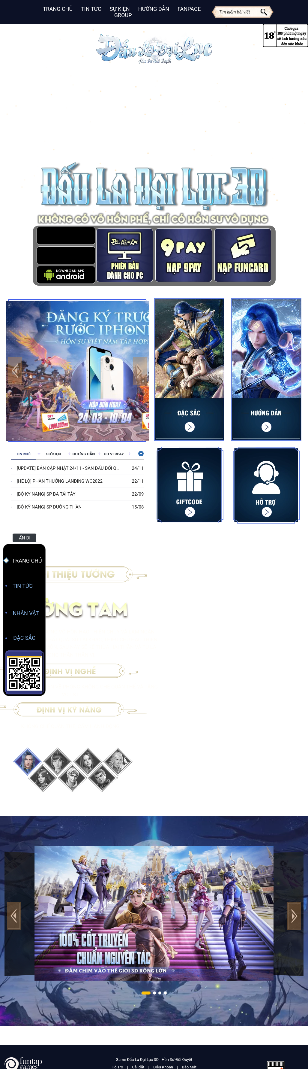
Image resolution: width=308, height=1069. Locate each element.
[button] (139, 371)
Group (123, 15)
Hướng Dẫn (153, 9)
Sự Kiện (120, 9)
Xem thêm (140, 453)
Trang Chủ (58, 9)
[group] (77, 370)
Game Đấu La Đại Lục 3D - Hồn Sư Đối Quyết (154, 1059)
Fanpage (189, 9)
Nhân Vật (26, 613)
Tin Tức (91, 9)
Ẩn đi (24, 538)
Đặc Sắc (24, 638)
